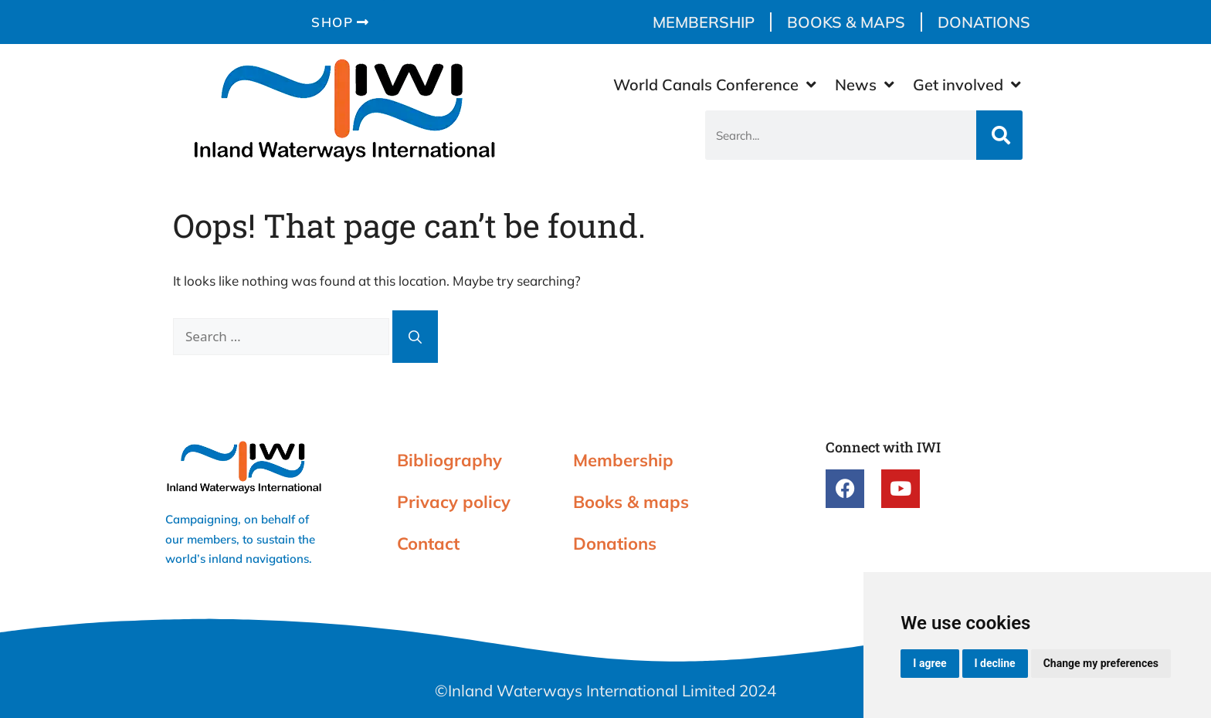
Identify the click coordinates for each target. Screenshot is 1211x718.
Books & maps (846, 22)
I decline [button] (995, 663)
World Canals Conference (714, 84)
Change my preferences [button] (1100, 663)
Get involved (967, 84)
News (864, 84)
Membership (704, 22)
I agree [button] (929, 663)
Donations (984, 22)
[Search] (999, 135)
